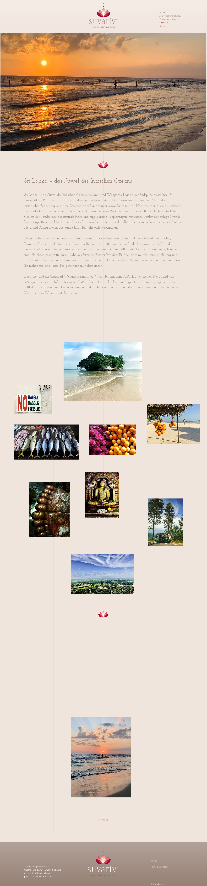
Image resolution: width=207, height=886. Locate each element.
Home (162, 12)
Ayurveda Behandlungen (170, 16)
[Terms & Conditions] (167, 867)
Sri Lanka (163, 22)
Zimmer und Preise (167, 19)
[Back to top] (103, 819)
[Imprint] (161, 861)
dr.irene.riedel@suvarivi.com (37, 873)
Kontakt (162, 26)
